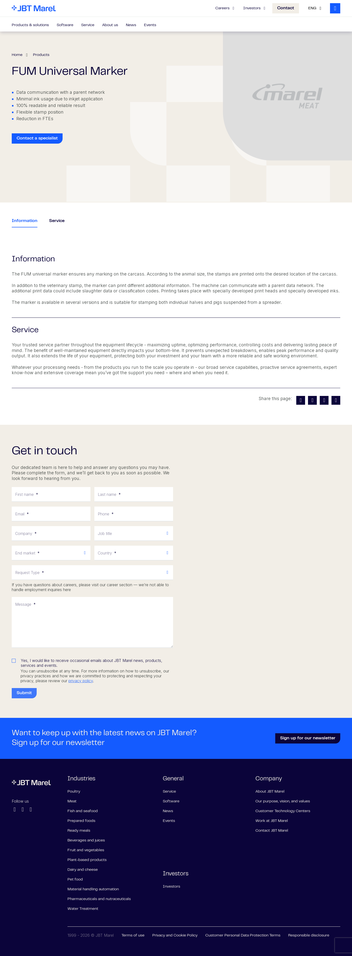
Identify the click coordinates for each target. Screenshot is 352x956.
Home (17, 55)
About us (110, 25)
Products (41, 55)
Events (150, 25)
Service (87, 25)
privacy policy (80, 680)
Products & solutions (30, 25)
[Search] (335, 8)
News (131, 25)
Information (24, 221)
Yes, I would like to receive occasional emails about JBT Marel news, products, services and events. (91, 663)
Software (65, 25)
